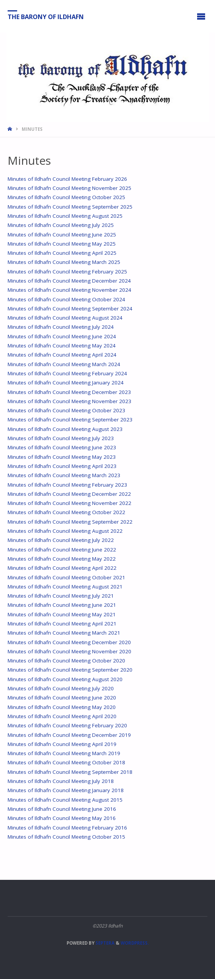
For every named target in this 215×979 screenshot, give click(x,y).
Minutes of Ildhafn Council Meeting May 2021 (62, 614)
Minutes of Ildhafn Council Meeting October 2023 (66, 410)
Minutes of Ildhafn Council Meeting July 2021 (61, 595)
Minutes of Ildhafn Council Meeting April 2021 (62, 623)
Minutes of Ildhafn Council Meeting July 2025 (61, 225)
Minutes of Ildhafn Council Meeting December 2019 (69, 734)
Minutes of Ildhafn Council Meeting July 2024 (61, 326)
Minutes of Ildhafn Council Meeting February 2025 (67, 271)
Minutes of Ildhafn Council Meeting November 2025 (69, 188)
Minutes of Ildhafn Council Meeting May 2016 (62, 818)
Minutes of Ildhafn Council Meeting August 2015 (65, 799)
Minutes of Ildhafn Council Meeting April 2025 (62, 252)
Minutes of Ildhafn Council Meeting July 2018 (61, 781)
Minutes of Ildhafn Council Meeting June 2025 (62, 234)
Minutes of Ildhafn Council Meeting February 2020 (67, 725)
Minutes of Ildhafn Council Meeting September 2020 (70, 669)
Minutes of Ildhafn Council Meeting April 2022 (62, 567)
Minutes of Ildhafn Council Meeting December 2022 (69, 493)
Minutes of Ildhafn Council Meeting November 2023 (69, 401)
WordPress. (135, 943)
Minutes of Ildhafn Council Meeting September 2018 (70, 771)
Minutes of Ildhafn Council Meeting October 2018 (66, 762)
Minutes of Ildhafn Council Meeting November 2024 (69, 289)
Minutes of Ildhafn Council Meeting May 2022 (62, 558)
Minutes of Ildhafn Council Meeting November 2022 (69, 503)
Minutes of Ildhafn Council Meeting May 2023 (62, 456)
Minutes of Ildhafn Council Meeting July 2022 (61, 540)
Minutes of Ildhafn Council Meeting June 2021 (62, 604)
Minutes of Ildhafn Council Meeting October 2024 (66, 299)
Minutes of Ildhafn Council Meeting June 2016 (62, 808)
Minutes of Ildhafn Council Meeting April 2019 (62, 744)
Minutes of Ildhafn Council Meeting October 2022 (66, 512)
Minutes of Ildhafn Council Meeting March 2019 (64, 753)
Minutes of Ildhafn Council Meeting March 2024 (64, 364)
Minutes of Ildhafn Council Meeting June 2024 (62, 336)
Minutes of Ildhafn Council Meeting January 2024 (66, 382)
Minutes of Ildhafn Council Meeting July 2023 (61, 438)
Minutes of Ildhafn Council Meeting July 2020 (61, 688)
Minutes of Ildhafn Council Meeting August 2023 (65, 429)
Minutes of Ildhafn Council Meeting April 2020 (62, 716)
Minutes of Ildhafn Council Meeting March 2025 (64, 262)
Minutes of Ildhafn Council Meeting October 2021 (66, 577)
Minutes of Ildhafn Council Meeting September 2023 (70, 419)
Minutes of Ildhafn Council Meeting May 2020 (62, 707)
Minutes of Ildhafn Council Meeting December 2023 (69, 392)
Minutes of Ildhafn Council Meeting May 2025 (62, 243)
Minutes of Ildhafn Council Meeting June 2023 (62, 447)
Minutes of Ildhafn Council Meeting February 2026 (67, 178)
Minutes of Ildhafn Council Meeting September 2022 (70, 521)
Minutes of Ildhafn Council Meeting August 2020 (65, 679)
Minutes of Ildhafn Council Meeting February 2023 (67, 484)
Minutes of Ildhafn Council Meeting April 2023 (62, 466)
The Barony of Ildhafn (46, 16)
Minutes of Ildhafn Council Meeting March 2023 (64, 475)
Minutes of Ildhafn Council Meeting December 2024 (69, 280)
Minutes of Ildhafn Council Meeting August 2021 (65, 586)
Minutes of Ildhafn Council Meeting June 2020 (62, 697)
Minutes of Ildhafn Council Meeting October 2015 (66, 836)
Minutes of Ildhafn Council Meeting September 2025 (70, 206)
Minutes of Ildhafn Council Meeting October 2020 (66, 660)
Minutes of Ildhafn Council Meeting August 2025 (65, 215)
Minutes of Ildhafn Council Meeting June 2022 (62, 549)
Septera (104, 943)
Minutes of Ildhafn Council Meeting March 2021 (64, 632)
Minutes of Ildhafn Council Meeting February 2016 (67, 827)
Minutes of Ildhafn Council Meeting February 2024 (67, 373)
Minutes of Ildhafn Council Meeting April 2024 (62, 354)
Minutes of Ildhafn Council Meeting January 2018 (66, 790)
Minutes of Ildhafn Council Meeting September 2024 (70, 308)
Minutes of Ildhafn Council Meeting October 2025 (66, 197)
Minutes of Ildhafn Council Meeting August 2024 (65, 317)
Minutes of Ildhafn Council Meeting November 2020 (69, 651)
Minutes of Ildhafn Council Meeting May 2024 (62, 345)
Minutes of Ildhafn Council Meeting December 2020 (69, 642)
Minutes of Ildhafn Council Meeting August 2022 (65, 530)
